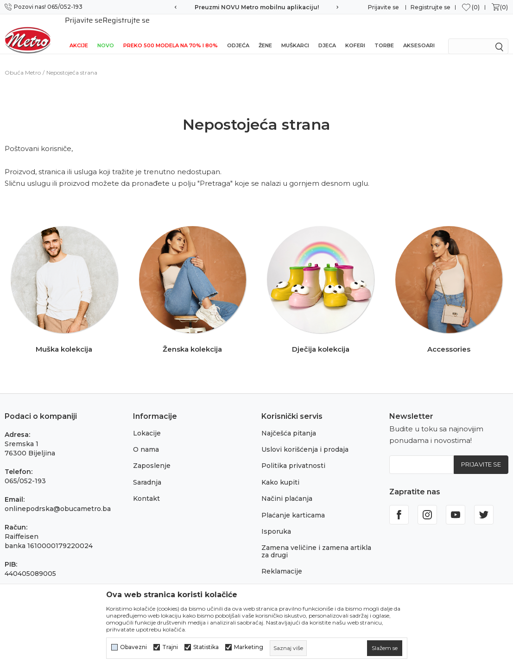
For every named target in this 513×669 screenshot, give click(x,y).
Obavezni (133, 647)
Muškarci (295, 33)
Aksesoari (419, 33)
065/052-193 (25, 471)
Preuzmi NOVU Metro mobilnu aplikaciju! (257, 7)
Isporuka (276, 521)
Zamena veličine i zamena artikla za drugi (316, 541)
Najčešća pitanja (288, 423)
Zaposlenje (152, 455)
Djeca (327, 33)
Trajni (170, 647)
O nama (146, 439)
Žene (265, 33)
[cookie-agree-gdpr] (384, 648)
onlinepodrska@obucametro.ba (58, 498)
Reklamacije (281, 561)
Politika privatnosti (293, 455)
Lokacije (147, 423)
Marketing (248, 647)
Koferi (355, 33)
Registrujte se (430, 7)
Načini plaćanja (286, 488)
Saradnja (147, 472)
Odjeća (238, 33)
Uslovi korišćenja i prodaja (304, 439)
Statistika (206, 647)
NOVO (105, 33)
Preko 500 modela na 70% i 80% (170, 33)
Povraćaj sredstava (292, 578)
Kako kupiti (280, 472)
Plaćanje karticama (293, 505)
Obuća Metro (23, 62)
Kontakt (146, 488)
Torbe (384, 33)
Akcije (79, 33)
